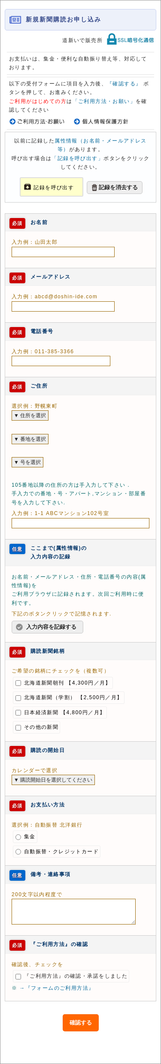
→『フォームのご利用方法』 (56, 988)
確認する (81, 1022)
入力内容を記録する (51, 627)
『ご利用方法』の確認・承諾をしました (71, 976)
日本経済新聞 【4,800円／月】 (60, 712)
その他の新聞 (36, 727)
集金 (25, 837)
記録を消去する (118, 187)
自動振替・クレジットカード (57, 852)
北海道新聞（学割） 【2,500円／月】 (69, 697)
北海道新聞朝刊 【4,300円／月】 (63, 683)
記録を (42, 188)
